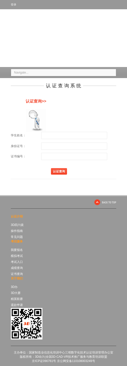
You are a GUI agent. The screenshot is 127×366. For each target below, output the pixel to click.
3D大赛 (16, 293)
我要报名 (17, 250)
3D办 (14, 287)
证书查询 (17, 274)
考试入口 (17, 262)
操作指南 (17, 231)
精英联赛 (17, 299)
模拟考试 (17, 256)
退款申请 (17, 305)
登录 (13, 4)
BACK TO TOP (109, 202)
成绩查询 (17, 268)
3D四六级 (17, 225)
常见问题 (17, 237)
